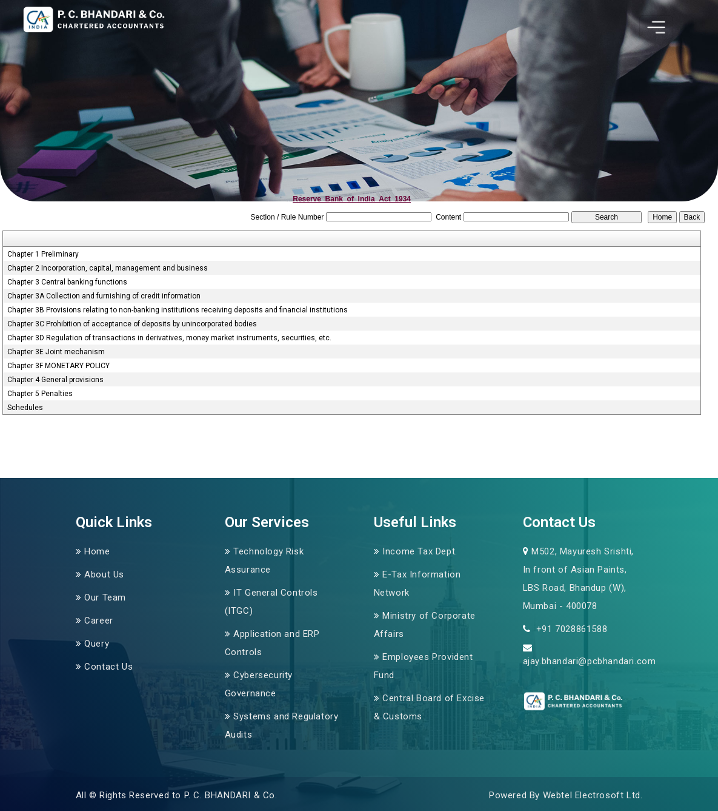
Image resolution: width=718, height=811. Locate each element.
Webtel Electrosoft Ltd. (593, 795)
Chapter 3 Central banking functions (67, 282)
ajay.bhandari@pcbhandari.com (589, 661)
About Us (104, 574)
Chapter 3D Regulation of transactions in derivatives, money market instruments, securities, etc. (169, 338)
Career (98, 620)
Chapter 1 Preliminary (43, 254)
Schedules (25, 407)
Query (96, 643)
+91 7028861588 (570, 629)
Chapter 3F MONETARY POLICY (58, 366)
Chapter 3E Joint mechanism (56, 352)
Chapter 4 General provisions (55, 379)
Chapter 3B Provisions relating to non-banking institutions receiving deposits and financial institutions (177, 310)
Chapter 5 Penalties (40, 393)
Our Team (105, 597)
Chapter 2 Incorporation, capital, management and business (107, 268)
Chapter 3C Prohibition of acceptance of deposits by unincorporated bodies (132, 324)
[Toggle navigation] (656, 27)
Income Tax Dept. (419, 551)
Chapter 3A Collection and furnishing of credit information (104, 296)
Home (97, 551)
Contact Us (108, 666)
